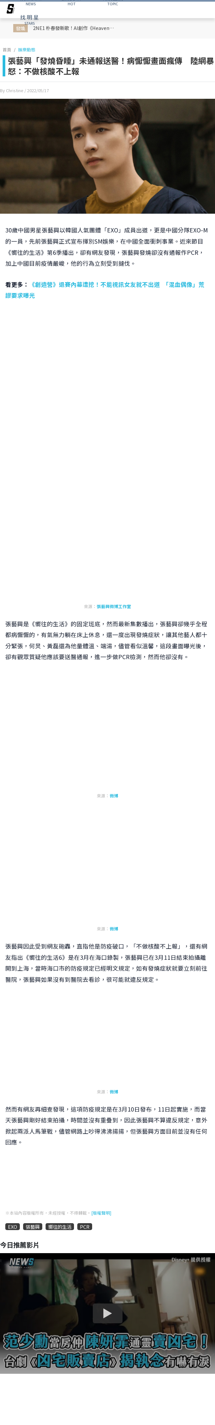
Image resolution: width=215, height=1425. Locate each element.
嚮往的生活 (59, 1226)
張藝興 (33, 1226)
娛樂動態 (26, 49)
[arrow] (10, 10)
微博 (114, 796)
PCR (85, 1226)
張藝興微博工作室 (114, 606)
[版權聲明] (101, 1213)
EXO (12, 1226)
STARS (29, 19)
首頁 (7, 49)
